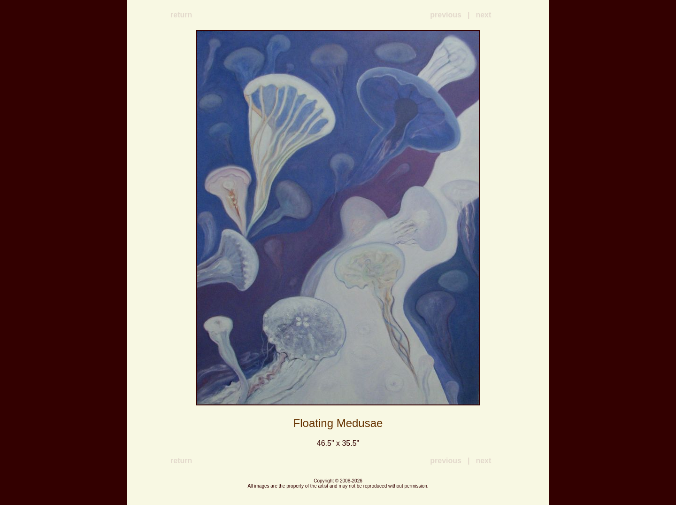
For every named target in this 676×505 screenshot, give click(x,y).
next (483, 15)
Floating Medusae (338, 423)
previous (445, 15)
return (181, 15)
